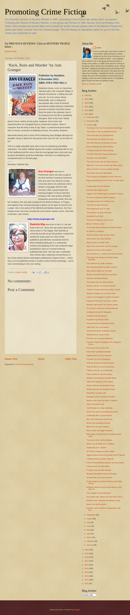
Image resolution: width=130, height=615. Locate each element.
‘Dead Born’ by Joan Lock (96, 393)
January (90, 545)
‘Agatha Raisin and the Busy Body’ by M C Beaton (105, 455)
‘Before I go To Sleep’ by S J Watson (100, 444)
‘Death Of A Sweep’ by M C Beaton (99, 382)
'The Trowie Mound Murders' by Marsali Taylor (104, 227)
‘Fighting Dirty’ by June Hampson (99, 355)
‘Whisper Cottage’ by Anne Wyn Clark (100, 293)
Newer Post (11, 359)
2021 (87, 114)
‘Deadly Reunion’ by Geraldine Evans (100, 389)
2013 (87, 576)
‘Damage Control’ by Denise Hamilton (100, 397)
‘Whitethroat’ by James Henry (97, 335)
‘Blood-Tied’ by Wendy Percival (98, 423)
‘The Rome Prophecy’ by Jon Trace (99, 220)
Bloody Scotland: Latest (95, 224)
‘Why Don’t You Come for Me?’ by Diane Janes (104, 165)
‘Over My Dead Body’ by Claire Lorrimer (101, 267)
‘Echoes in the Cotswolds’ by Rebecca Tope (103, 500)
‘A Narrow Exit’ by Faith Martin (98, 466)
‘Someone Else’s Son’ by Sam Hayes (100, 235)
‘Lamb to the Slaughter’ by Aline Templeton (102, 297)
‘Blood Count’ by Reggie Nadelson (99, 430)
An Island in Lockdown (95, 231)
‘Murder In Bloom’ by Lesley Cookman (101, 286)
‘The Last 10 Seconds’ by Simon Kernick (102, 162)
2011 (87, 583)
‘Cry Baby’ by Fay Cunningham (98, 359)
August (90, 519)
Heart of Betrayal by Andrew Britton (99, 147)
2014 (87, 572)
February (90, 541)
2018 (87, 557)
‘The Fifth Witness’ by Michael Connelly (101, 143)
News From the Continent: (96, 504)
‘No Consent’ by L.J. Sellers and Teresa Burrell (104, 254)
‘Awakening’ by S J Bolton (96, 448)
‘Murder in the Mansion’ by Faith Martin (101, 378)
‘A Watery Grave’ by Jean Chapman (100, 459)
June (89, 526)
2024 (87, 103)
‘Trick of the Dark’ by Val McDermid (99, 135)
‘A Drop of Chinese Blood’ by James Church (103, 290)
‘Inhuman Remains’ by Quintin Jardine (101, 331)
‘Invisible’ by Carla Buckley (96, 316)
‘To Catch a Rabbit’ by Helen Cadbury (100, 198)
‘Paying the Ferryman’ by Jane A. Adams (102, 301)
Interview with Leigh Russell (97, 190)
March (89, 537)
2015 (87, 568)
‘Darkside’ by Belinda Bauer (97, 278)
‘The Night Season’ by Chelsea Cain (100, 201)
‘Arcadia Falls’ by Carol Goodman (99, 478)
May (88, 530)
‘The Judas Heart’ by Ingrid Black (99, 173)
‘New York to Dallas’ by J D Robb (99, 271)
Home (41, 359)
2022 (87, 110)
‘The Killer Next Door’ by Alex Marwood (101, 154)
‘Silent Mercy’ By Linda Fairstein (98, 239)
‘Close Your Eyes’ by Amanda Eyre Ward (102, 412)
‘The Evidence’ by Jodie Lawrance (99, 263)
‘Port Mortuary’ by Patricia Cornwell (99, 139)
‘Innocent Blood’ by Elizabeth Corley (100, 323)
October (90, 125)
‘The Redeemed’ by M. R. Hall (97, 209)
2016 (87, 565)
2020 (87, 550)
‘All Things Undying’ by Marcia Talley (100, 451)
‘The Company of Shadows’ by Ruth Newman (103, 177)
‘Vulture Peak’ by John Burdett (98, 186)
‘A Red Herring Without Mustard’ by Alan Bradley (105, 463)
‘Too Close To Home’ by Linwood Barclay (102, 308)
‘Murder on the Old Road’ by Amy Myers (101, 275)
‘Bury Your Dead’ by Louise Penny (99, 419)
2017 (87, 561)
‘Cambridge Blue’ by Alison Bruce (99, 415)
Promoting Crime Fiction (45, 11)
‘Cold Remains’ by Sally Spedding (99, 408)
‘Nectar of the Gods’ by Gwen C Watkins (101, 401)
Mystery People (11, 51)
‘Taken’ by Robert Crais (95, 404)
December (91, 117)
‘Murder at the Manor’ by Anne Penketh (101, 474)
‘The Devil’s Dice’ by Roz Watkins (99, 440)
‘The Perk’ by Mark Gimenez (97, 205)
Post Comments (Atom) (24, 364)
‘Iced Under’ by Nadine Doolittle (98, 352)
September (91, 515)
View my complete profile (91, 84)
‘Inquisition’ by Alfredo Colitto (97, 320)
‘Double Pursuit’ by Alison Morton (99, 250)
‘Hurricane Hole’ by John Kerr (97, 348)
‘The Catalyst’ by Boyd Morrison (98, 493)
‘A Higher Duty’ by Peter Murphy (98, 470)
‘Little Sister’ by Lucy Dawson (97, 327)
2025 (87, 99)
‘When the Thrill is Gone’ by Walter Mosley (102, 169)
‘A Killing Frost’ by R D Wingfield (98, 312)
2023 (87, 107)
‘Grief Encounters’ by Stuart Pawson (100, 363)
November (91, 121)
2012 (87, 580)
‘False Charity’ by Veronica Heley (99, 374)
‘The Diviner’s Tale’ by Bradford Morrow (101, 132)
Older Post (71, 359)
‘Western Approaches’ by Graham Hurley (102, 305)
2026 (87, 95)
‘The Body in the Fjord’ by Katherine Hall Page (104, 128)
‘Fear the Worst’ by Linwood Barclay (100, 367)
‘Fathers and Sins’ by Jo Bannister (99, 370)
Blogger (77, 610)
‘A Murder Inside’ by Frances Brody (99, 150)
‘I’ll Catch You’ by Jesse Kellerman (99, 338)
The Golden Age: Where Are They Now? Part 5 (104, 497)
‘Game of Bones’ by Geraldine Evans (100, 385)
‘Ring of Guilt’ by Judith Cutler (97, 243)
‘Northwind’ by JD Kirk (94, 216)
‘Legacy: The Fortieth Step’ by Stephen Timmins (104, 194)
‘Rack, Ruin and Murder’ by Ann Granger (102, 246)
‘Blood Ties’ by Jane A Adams (97, 427)
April (89, 534)
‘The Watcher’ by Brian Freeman (98, 213)
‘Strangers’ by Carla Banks (96, 158)
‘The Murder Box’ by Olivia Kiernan (99, 282)
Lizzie (98, 48)
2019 (87, 553)
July (88, 522)
